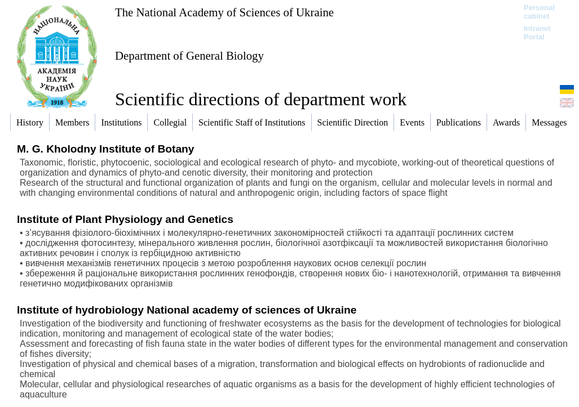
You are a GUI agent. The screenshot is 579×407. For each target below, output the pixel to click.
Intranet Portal (537, 32)
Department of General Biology (189, 55)
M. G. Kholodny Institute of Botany (105, 149)
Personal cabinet (539, 11)
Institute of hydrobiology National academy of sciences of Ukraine (186, 310)
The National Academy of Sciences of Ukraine (224, 12)
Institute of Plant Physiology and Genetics (125, 219)
